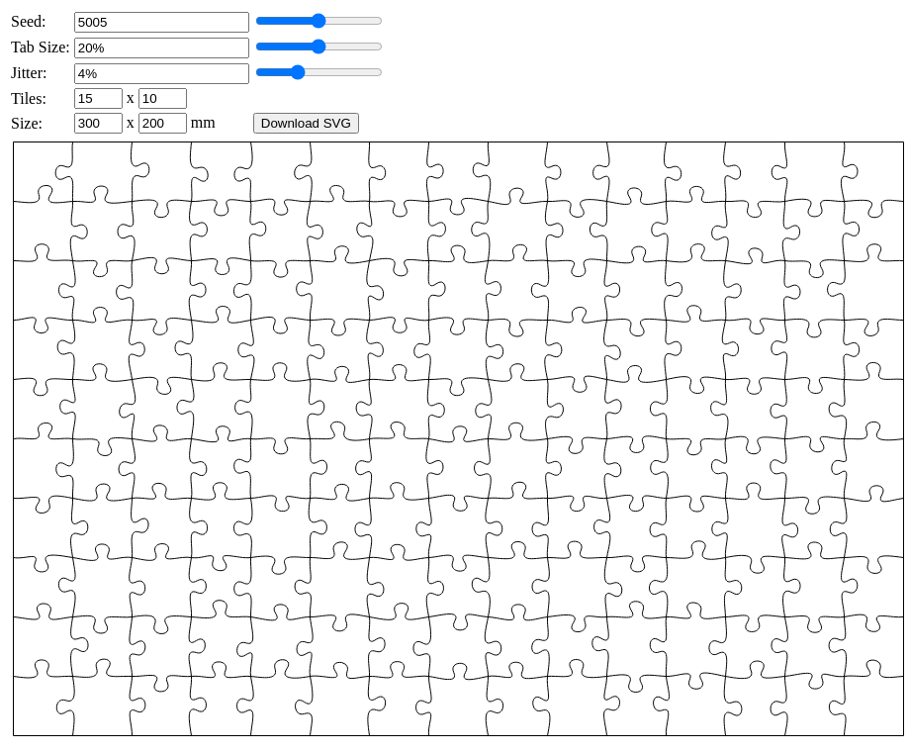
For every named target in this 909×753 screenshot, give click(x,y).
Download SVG (306, 123)
